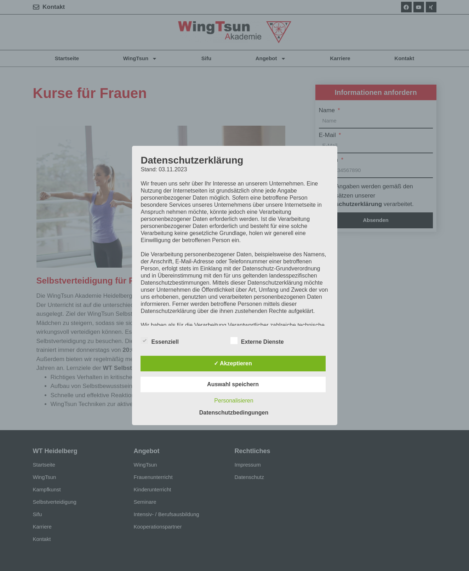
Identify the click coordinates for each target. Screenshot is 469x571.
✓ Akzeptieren (233, 363)
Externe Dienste (257, 340)
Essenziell (160, 340)
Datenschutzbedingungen (234, 413)
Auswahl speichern (233, 384)
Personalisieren (233, 401)
